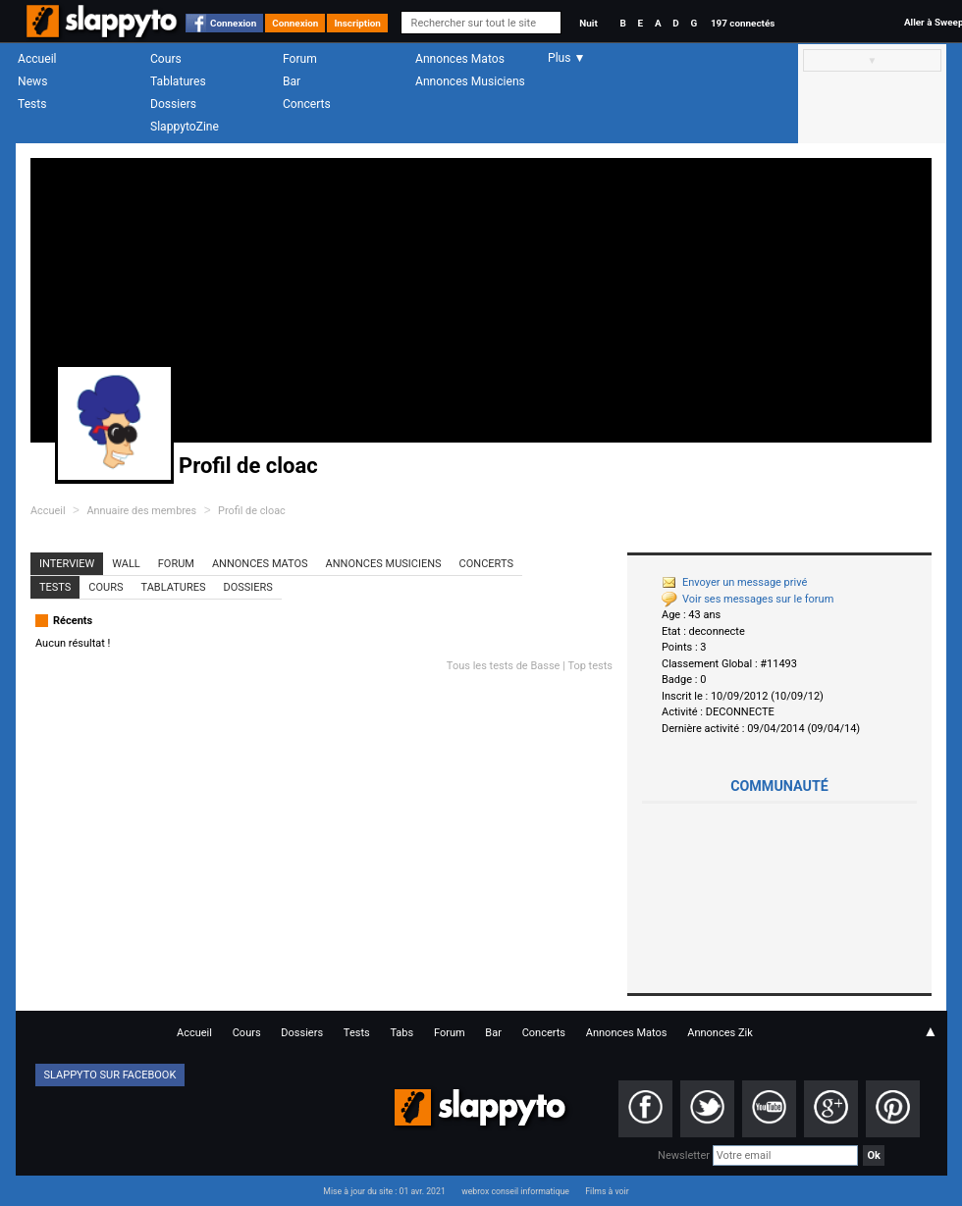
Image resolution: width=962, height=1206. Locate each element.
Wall (126, 563)
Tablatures (178, 81)
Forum (300, 59)
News (32, 81)
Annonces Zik (720, 1032)
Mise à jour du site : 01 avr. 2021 (384, 1191)
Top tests (590, 665)
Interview (66, 563)
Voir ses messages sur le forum (747, 599)
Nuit (588, 23)
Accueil (37, 59)
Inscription (357, 23)
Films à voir (606, 1191)
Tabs (401, 1032)
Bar (291, 81)
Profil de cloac (252, 510)
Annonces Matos (460, 59)
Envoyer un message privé (734, 582)
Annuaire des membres (141, 510)
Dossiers (173, 104)
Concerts (307, 104)
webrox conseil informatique (515, 1191)
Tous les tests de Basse (504, 665)
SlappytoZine (184, 126)
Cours (166, 59)
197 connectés (743, 23)
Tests (32, 104)
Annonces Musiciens (470, 81)
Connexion (233, 23)
